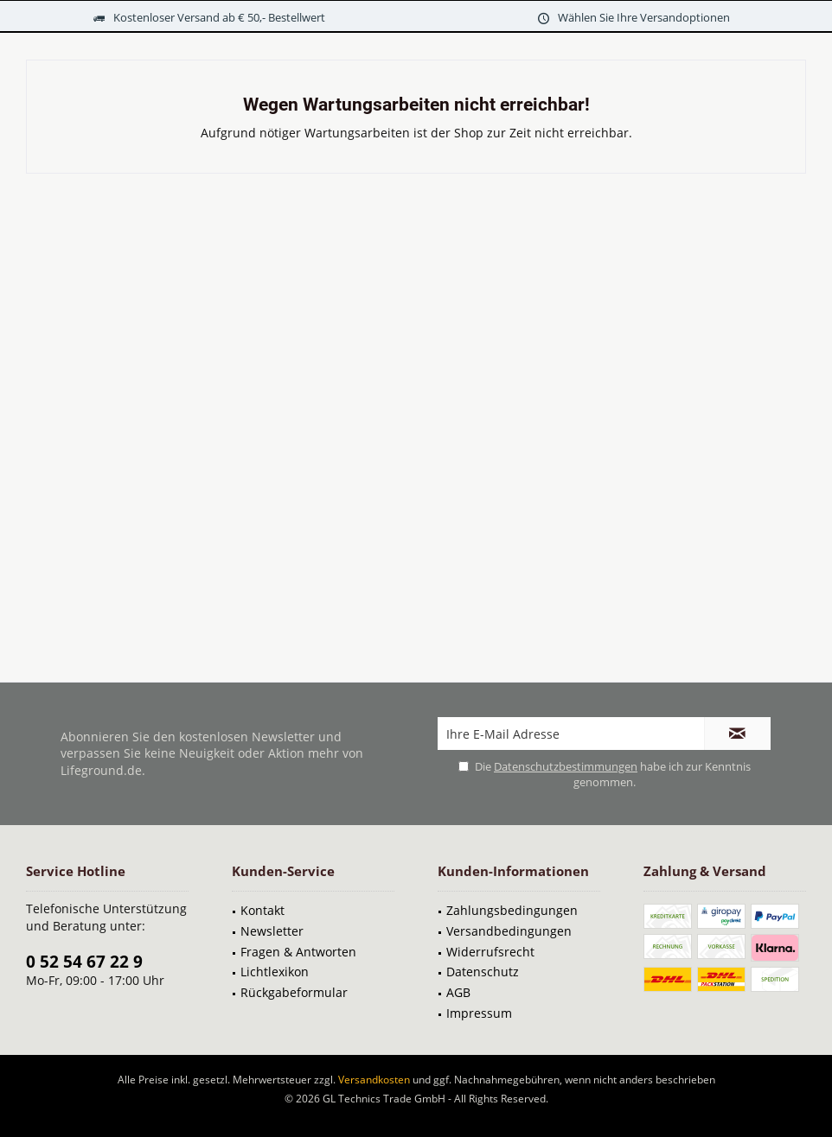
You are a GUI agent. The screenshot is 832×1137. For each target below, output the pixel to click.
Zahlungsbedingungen (512, 910)
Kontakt (262, 910)
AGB (458, 992)
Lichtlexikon (274, 971)
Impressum (479, 1013)
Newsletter (272, 931)
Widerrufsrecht (490, 951)
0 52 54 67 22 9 (84, 961)
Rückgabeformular (294, 992)
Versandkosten (374, 1079)
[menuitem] (313, 910)
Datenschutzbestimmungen (565, 766)
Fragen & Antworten (298, 951)
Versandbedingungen (509, 931)
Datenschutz (482, 971)
